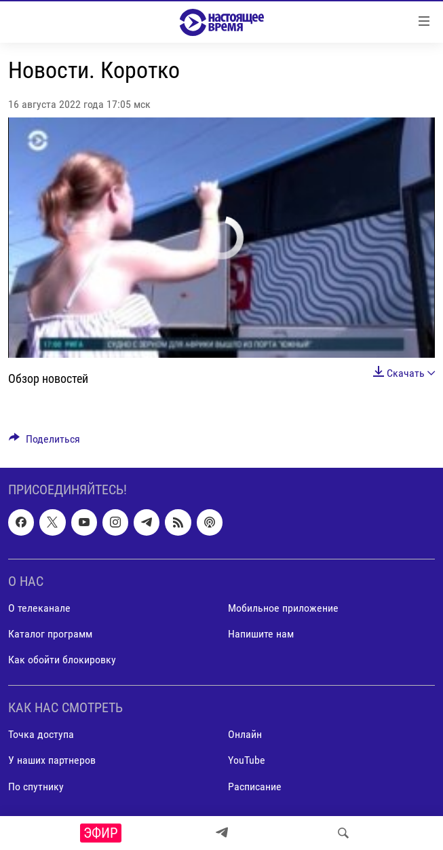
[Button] (44, 442)
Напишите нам (261, 633)
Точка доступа (41, 734)
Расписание (255, 786)
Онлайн (245, 734)
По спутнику (36, 786)
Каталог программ (50, 633)
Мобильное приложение (283, 608)
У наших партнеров (52, 760)
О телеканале (39, 608)
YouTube (246, 760)
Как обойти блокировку (62, 659)
